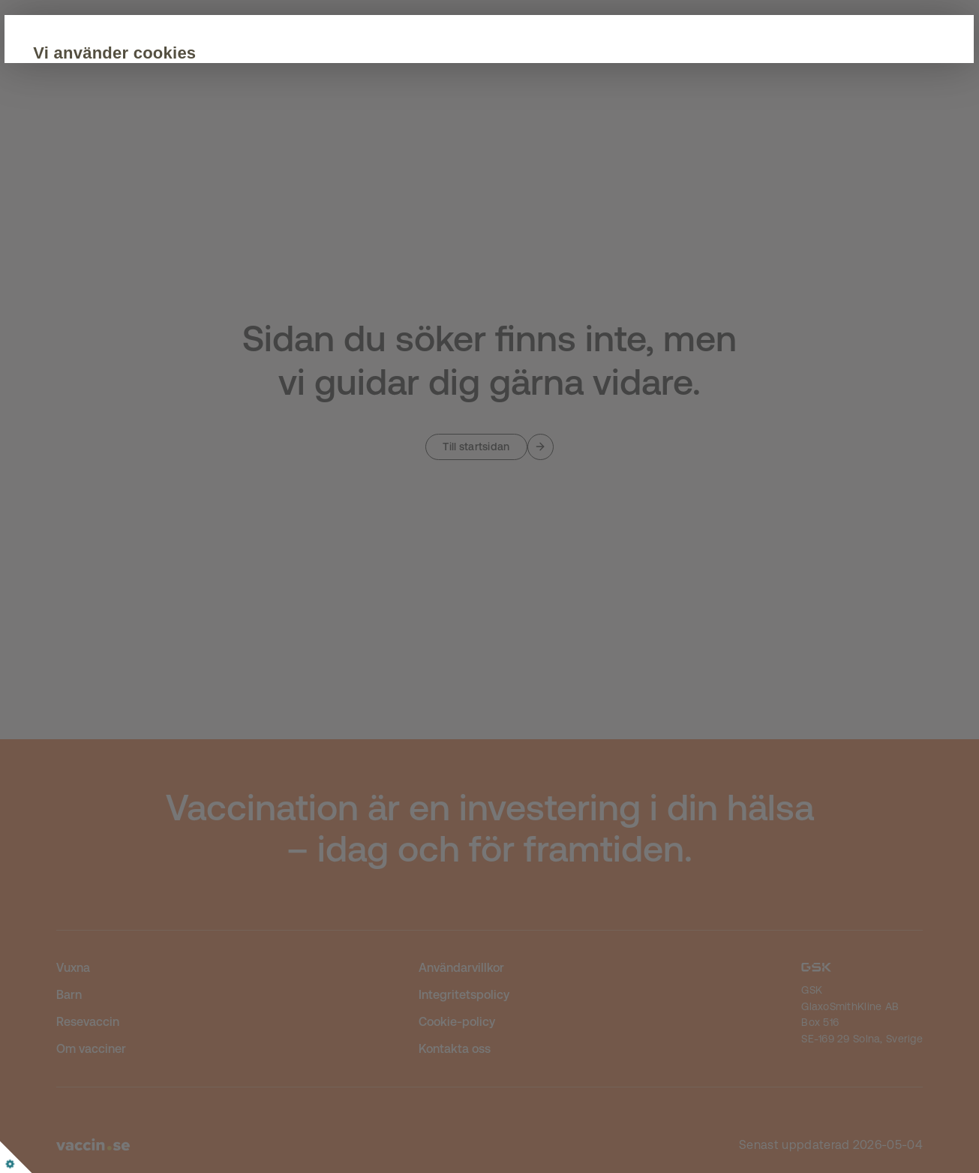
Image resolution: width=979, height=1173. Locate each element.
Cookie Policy (384, 136)
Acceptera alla (204, 181)
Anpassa (317, 181)
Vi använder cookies (223, 53)
